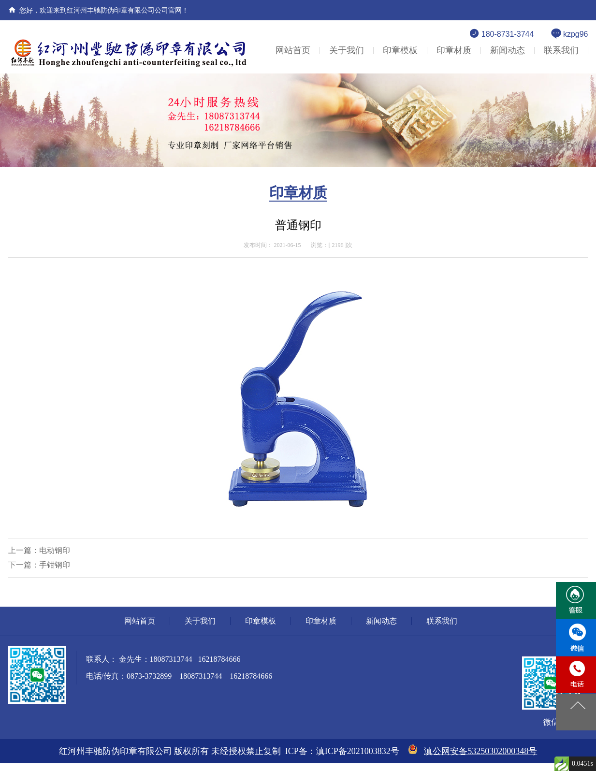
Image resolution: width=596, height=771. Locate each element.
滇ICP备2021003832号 (357, 751)
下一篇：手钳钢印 (39, 565)
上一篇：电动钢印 (39, 550)
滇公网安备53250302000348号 (480, 751)
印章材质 (453, 50)
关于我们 (346, 50)
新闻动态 (507, 50)
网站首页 (293, 50)
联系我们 (561, 50)
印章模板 (400, 50)
